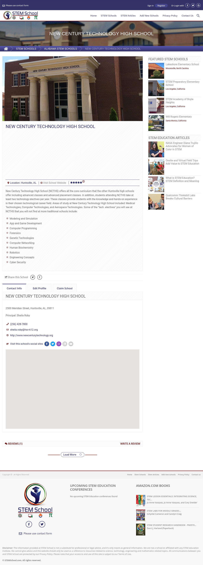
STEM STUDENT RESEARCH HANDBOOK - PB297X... (171, 525)
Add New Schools (148, 15)
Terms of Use (124, 554)
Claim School (62, 288)
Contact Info (14, 288)
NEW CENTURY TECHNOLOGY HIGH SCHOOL (113, 48)
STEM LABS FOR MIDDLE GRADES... (164, 510)
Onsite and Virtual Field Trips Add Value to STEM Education (182, 162)
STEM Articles (128, 15)
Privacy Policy (170, 15)
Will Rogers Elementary (179, 116)
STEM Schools (109, 15)
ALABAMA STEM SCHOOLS (60, 48)
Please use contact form (17, 5)
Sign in (150, 5)
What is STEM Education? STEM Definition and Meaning (182, 179)
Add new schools (168, 474)
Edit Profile (37, 288)
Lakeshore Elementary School (182, 64)
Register (161, 5)
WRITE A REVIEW (130, 443)
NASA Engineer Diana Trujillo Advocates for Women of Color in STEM (182, 146)
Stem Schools (140, 474)
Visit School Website (54, 182)
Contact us (196, 474)
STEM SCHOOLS (26, 48)
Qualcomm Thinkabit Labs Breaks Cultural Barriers (180, 197)
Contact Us (187, 15)
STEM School (47, 547)
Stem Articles (153, 474)
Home (93, 15)
